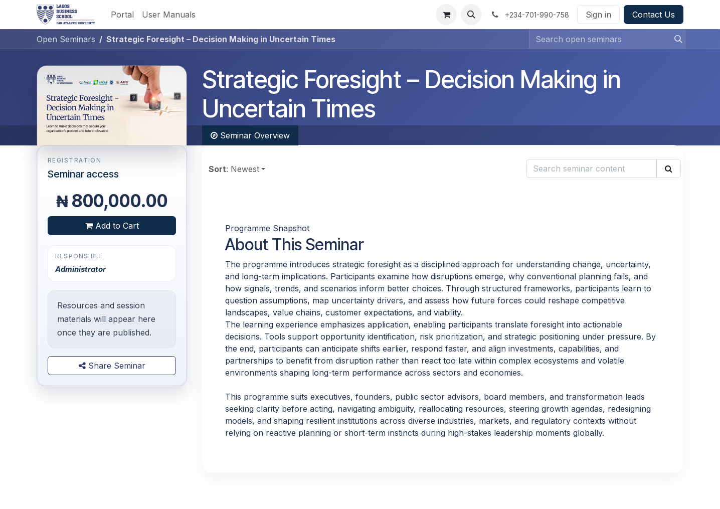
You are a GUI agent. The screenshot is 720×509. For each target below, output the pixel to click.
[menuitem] (122, 15)
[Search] (675, 39)
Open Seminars (66, 39)
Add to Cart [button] (112, 226)
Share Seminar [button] (112, 366)
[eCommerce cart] (446, 14)
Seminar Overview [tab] (250, 135)
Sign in (598, 15)
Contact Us (653, 15)
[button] (471, 14)
